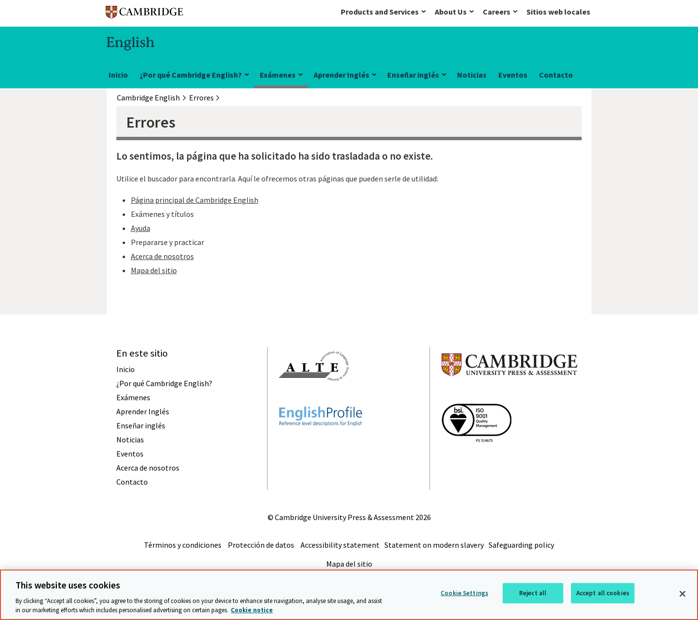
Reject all (532, 593)
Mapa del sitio (154, 270)
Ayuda (140, 228)
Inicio (118, 75)
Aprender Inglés (341, 75)
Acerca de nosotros (162, 256)
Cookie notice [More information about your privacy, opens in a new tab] (252, 610)
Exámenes (278, 75)
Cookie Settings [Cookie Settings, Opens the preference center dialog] (464, 593)
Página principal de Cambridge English (194, 200)
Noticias (472, 75)
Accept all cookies (602, 593)
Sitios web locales (558, 11)
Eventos (512, 75)
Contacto (556, 75)
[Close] (682, 593)
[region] (349, 595)
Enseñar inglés (413, 75)
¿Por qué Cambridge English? (191, 75)
